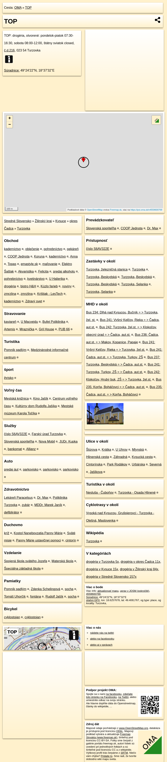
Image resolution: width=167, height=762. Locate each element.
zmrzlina (10, 293)
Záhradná (120, 457)
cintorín (70, 540)
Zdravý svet (33, 301)
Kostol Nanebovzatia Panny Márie (38, 533)
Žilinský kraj (43, 221)
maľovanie (49, 264)
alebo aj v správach (101, 644)
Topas (12, 264)
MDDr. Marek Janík (48, 505)
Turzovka (23, 228)
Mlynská (138, 449)
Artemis (9, 329)
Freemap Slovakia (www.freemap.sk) (108, 736)
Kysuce (60, 221)
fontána (35, 596)
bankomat (15, 449)
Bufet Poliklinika (53, 321)
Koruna (39, 256)
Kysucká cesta (142, 457)
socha (69, 589)
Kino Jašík (40, 398)
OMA (18, 7)
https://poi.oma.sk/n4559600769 (146, 210)
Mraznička (26, 329)
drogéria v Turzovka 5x (102, 561)
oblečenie (32, 249)
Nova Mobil (47, 441)
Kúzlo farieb (49, 286)
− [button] (9, 125)
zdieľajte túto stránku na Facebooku (109, 695)
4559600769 (93, 593)
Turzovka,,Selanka (134, 284)
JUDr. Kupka (68, 441)
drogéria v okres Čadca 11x (140, 561)
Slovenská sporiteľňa (19, 441)
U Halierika (57, 278)
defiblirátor (11, 512)
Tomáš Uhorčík (15, 596)
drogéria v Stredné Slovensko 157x (111, 576)
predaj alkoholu (64, 271)
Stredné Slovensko (17, 221)
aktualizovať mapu (107, 590)
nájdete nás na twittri (102, 632)
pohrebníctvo (53, 249)
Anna (74, 256)
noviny (66, 286)
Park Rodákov (117, 464)
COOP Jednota (19, 256)
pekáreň (73, 249)
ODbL (119, 731)
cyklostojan (12, 617)
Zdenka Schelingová (45, 589)
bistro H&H (28, 286)
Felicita (43, 271)
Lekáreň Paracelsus (18, 497)
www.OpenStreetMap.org (133, 728)
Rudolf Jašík (54, 596)
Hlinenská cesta (97, 457)
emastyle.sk (29, 264)
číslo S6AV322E (15, 434)
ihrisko (8, 378)
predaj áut (11, 469)
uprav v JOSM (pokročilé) (134, 590)
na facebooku (113, 694)
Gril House (46, 329)
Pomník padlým (15, 350)
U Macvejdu (29, 321)
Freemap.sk (116, 210)
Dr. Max (42, 497)
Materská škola (62, 561)
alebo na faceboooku (102, 638)
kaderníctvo (12, 249)
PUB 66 (64, 329)
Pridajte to (107, 756)
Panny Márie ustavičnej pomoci (38, 540)
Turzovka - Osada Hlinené (136, 492)
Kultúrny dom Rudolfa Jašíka (36, 406)
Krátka (106, 449)
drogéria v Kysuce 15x (102, 569)
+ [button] (9, 119)
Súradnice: (12, 70)
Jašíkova (96, 472)
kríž (6, 533)
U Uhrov (122, 449)
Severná (155, 464)
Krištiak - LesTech (50, 293)
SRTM (124, 752)
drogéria (10, 286)
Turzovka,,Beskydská (101, 277)
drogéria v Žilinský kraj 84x (139, 569)
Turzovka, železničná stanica (107, 269)
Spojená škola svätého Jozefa (25, 561)
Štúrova (91, 449)
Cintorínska (94, 464)
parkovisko (30, 469)
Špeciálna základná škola (22, 568)
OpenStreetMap (95, 210)
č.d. (9, 50)
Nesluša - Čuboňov (100, 492)
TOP (28, 7)
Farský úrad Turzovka (47, 434)
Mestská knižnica (16, 398)
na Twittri (123, 697)
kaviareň (10, 321)
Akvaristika (26, 271)
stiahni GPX (93, 600)
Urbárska (138, 464)
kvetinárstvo (36, 278)
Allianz (31, 449)
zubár (26, 505)
